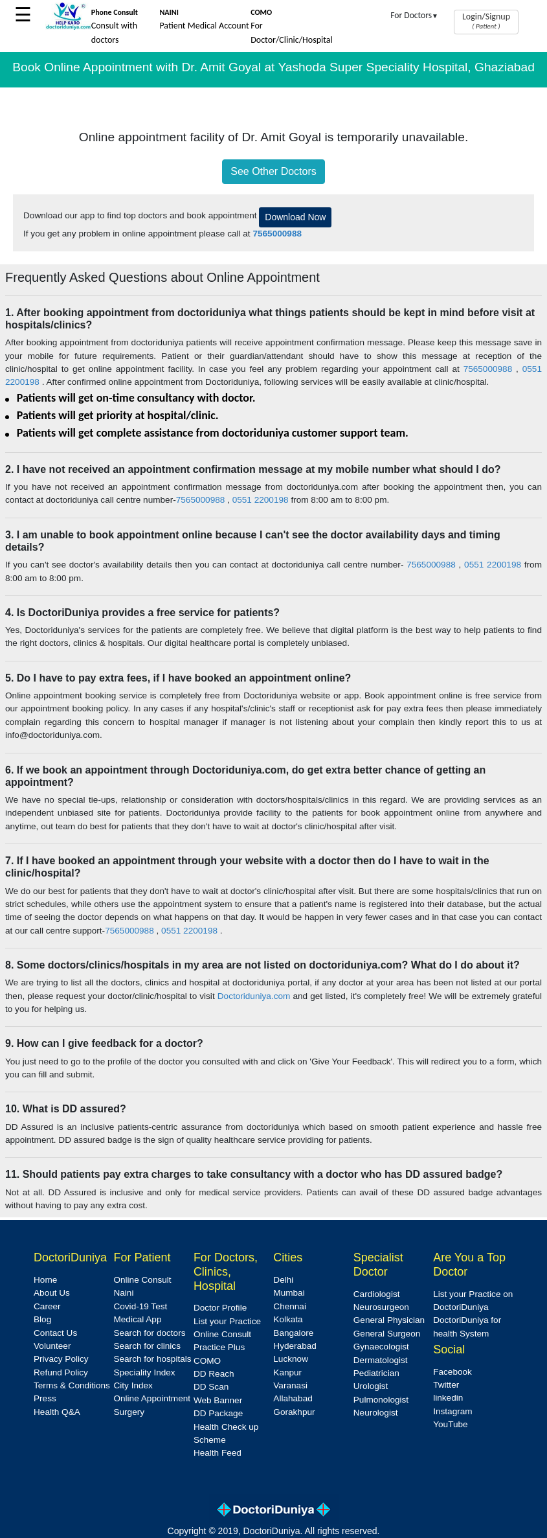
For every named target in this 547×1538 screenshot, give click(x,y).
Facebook (452, 1372)
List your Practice (227, 1321)
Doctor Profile (220, 1308)
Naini (123, 1293)
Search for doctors (149, 1333)
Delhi (283, 1280)
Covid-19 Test (140, 1306)
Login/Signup (486, 20)
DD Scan (211, 1387)
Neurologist (375, 1412)
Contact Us (55, 1333)
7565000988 (489, 369)
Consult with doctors (114, 26)
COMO (207, 1361)
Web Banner (218, 1400)
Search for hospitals (152, 1359)
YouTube (450, 1424)
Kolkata (287, 1319)
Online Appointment (151, 1398)
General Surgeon (387, 1333)
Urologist (370, 1386)
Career (47, 1306)
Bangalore (293, 1333)
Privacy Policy (61, 1359)
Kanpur (287, 1372)
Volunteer (52, 1346)
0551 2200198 (260, 500)
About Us (52, 1293)
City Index (132, 1385)
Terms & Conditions (72, 1385)
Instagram (452, 1411)
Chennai (289, 1306)
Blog (42, 1319)
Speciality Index (144, 1372)
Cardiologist (376, 1294)
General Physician (389, 1320)
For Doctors (414, 15)
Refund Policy (61, 1372)
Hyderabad (295, 1346)
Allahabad (292, 1398)
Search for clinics (147, 1346)
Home (45, 1280)
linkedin (448, 1398)
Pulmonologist (380, 1400)
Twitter (446, 1385)
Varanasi (290, 1385)
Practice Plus (219, 1347)
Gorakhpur (294, 1412)
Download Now (295, 217)
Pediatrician (376, 1373)
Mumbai (288, 1293)
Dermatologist (380, 1360)
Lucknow (290, 1359)
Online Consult (142, 1280)
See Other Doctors (273, 171)
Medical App (137, 1319)
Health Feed (217, 1453)
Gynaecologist (381, 1346)
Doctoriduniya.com (254, 996)
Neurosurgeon (381, 1307)
